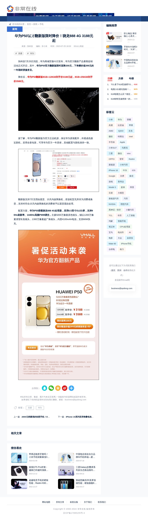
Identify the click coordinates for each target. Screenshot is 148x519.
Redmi (131, 159)
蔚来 (123, 187)
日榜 (110, 78)
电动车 (121, 232)
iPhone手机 (126, 243)
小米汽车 (124, 165)
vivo (129, 153)
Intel (131, 136)
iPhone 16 (113, 170)
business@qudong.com (75, 400)
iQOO (120, 131)
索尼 (131, 176)
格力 (122, 249)
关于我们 (88, 502)
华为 (30, 53)
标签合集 (74, 502)
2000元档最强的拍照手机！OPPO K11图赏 (41, 417)
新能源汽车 (114, 198)
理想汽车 (125, 204)
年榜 (131, 78)
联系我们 (102, 502)
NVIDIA (112, 204)
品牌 (63, 29)
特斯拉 (121, 136)
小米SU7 (113, 148)
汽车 (79, 29)
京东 (131, 131)
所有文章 (60, 502)
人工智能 (131, 215)
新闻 (14, 29)
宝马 (111, 232)
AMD (111, 131)
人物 (95, 29)
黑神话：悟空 (115, 210)
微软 (111, 136)
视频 (47, 29)
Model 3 (112, 187)
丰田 (120, 215)
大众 (120, 238)
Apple (122, 142)
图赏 (30, 29)
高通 (18, 53)
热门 (14, 34)
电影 (111, 238)
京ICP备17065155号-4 (74, 513)
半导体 (112, 142)
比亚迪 (121, 125)
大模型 (128, 29)
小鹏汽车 (130, 210)
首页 (122, 23)
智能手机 (122, 221)
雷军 (122, 159)
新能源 (112, 165)
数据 (30, 34)
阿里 (132, 187)
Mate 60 (112, 243)
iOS (133, 170)
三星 (111, 153)
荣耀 (129, 119)
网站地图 (46, 502)
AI (130, 232)
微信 (120, 153)
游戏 (111, 29)
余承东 (130, 238)
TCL (110, 215)
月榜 (120, 78)
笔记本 (112, 227)
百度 (111, 193)
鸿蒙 (111, 221)
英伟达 (121, 181)
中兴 (125, 170)
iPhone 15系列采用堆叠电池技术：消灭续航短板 (88, 417)
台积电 (112, 249)
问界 (122, 176)
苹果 (131, 125)
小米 (111, 119)
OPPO (111, 159)
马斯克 (125, 148)
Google (112, 176)
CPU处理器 (125, 227)
